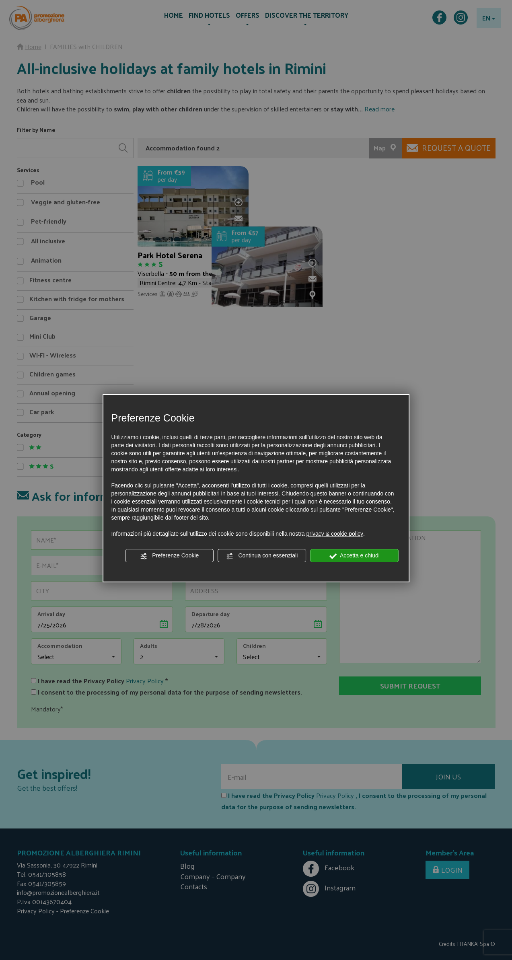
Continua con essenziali (262, 555)
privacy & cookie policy (334, 533)
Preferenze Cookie (169, 555)
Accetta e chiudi (354, 555)
